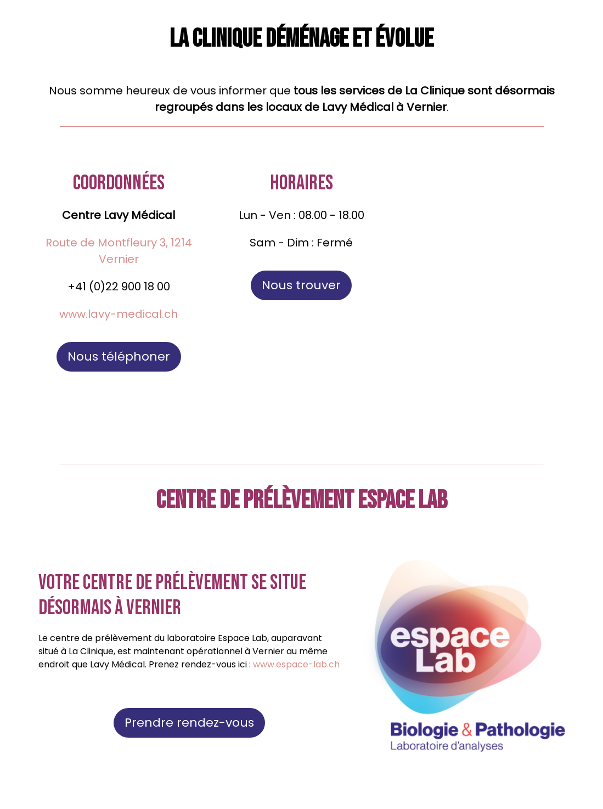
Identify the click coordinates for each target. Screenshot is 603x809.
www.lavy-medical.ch (118, 314)
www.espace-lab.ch (296, 664)
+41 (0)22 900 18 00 (118, 286)
